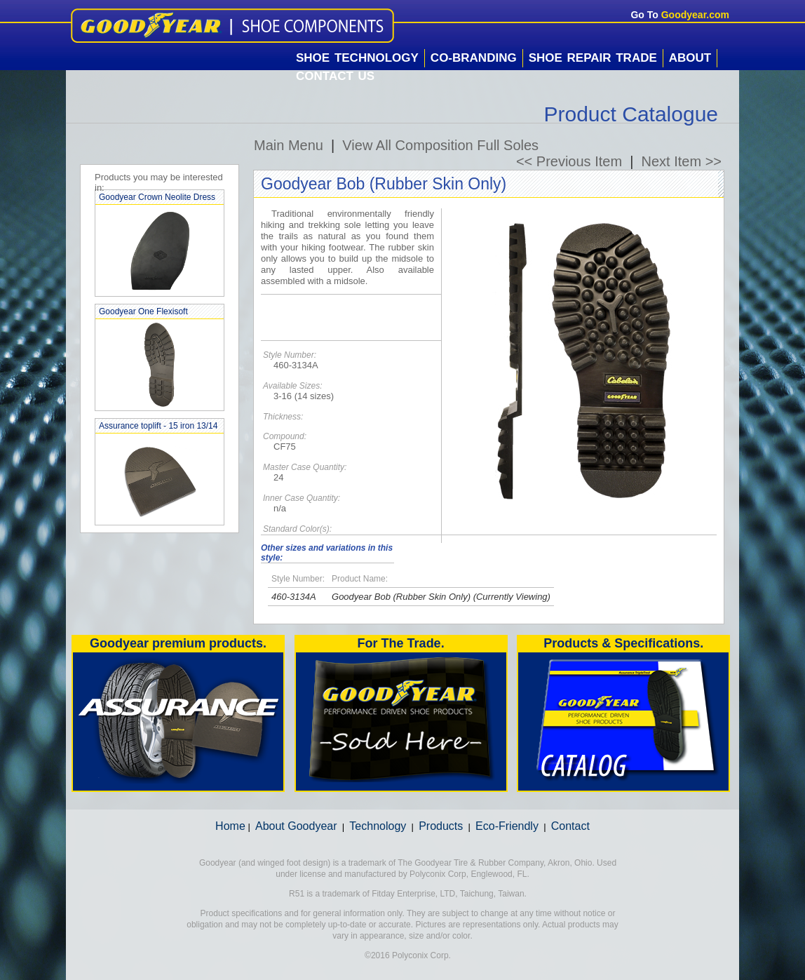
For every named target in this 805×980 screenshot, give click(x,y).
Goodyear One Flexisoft (143, 311)
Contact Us (335, 76)
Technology (377, 826)
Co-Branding (474, 58)
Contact (570, 826)
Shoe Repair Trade (593, 58)
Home (230, 826)
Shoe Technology (357, 58)
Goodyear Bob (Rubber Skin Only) (401, 596)
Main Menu (288, 145)
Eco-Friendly (507, 826)
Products (441, 826)
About (690, 58)
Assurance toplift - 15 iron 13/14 (158, 426)
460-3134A (293, 596)
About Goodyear (296, 826)
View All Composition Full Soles (440, 145)
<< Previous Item (569, 161)
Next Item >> (682, 161)
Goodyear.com (695, 14)
